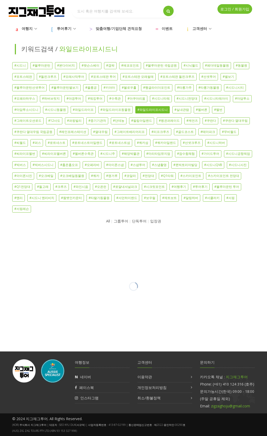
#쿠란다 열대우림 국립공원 (33, 132)
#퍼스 (37, 142)
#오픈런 (100, 186)
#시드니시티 (235, 87)
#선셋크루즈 (192, 142)
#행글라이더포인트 (156, 87)
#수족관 (115, 98)
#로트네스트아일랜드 (87, 142)
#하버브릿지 (51, 98)
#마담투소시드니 (26, 109)
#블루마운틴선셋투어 (29, 87)
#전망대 (148, 176)
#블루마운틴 (41, 65)
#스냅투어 (138, 165)
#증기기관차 (97, 120)
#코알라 (130, 176)
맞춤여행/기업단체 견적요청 (119, 28)
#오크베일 (46, 176)
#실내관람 (181, 109)
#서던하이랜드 (126, 198)
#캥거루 (112, 176)
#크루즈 (61, 186)
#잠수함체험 (186, 153)
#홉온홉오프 (69, 165)
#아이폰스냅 (115, 165)
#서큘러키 (212, 198)
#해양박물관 (130, 153)
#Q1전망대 (22, 186)
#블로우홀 (129, 87)
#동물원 (241, 65)
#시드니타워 (161, 98)
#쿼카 (95, 176)
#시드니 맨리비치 (41, 198)
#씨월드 (20, 142)
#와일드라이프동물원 (115, 109)
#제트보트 (169, 198)
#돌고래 (42, 186)
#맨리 (18, 198)
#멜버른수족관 (83, 153)
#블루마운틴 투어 (226, 186)
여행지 (27, 28)
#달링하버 (191, 198)
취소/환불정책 (149, 397)
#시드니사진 (238, 165)
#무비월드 (229, 132)
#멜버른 (201, 109)
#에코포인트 (130, 65)
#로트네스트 (56, 142)
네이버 (85, 376)
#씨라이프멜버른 (54, 153)
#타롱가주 (184, 87)
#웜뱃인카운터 (71, 198)
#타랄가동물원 (99, 198)
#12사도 (54, 120)
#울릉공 (91, 87)
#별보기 (228, 76)
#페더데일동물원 (217, 65)
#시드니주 (107, 153)
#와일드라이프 (83, 109)
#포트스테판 (23, 76)
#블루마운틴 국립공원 (161, 65)
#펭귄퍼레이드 (169, 120)
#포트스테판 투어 (103, 76)
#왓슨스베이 (90, 65)
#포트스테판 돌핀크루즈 (177, 76)
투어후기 (64, 28)
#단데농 (118, 120)
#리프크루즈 (160, 132)
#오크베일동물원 (72, 176)
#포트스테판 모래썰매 (138, 76)
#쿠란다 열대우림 (235, 120)
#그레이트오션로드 (27, 120)
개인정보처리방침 (152, 387)
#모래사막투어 (73, 76)
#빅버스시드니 (43, 165)
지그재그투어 (237, 376)
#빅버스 (20, 165)
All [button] (108, 221)
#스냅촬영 (159, 165)
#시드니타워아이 (216, 98)
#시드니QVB (213, 165)
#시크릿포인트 (154, 186)
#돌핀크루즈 (48, 76)
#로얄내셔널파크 (125, 186)
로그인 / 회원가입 (234, 9)
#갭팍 (110, 65)
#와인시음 (81, 186)
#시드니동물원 (55, 109)
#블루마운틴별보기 (64, 87)
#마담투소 (242, 98)
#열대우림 (100, 132)
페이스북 (86, 387)
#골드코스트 (185, 132)
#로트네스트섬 (119, 142)
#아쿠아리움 (136, 98)
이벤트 (167, 28)
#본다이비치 (66, 65)
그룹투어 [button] (121, 221)
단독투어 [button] (139, 221)
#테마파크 (208, 132)
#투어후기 (200, 186)
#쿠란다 (210, 120)
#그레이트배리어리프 (129, 132)
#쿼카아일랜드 (165, 142)
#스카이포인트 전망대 (223, 176)
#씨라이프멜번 (24, 153)
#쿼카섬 (142, 142)
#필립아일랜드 (141, 120)
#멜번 (218, 109)
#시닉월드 (191, 65)
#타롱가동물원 (208, 87)
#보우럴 (149, 198)
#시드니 (20, 65)
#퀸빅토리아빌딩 (185, 165)
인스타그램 (89, 397)
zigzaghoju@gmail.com (230, 405)
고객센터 (199, 28)
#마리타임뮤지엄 (158, 153)
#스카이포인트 (190, 176)
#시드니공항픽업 (238, 153)
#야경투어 (73, 98)
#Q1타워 (167, 176)
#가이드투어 (210, 153)
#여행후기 (179, 186)
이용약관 (144, 376)
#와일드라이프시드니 (152, 109)
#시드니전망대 (187, 98)
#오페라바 (92, 165)
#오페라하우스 (24, 98)
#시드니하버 (216, 142)
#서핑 (230, 198)
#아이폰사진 (23, 176)
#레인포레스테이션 (72, 132)
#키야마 (109, 87)
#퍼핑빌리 (74, 120)
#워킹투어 (95, 98)
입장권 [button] (155, 221)
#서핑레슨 (21, 209)
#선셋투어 (208, 76)
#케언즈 (192, 120)
